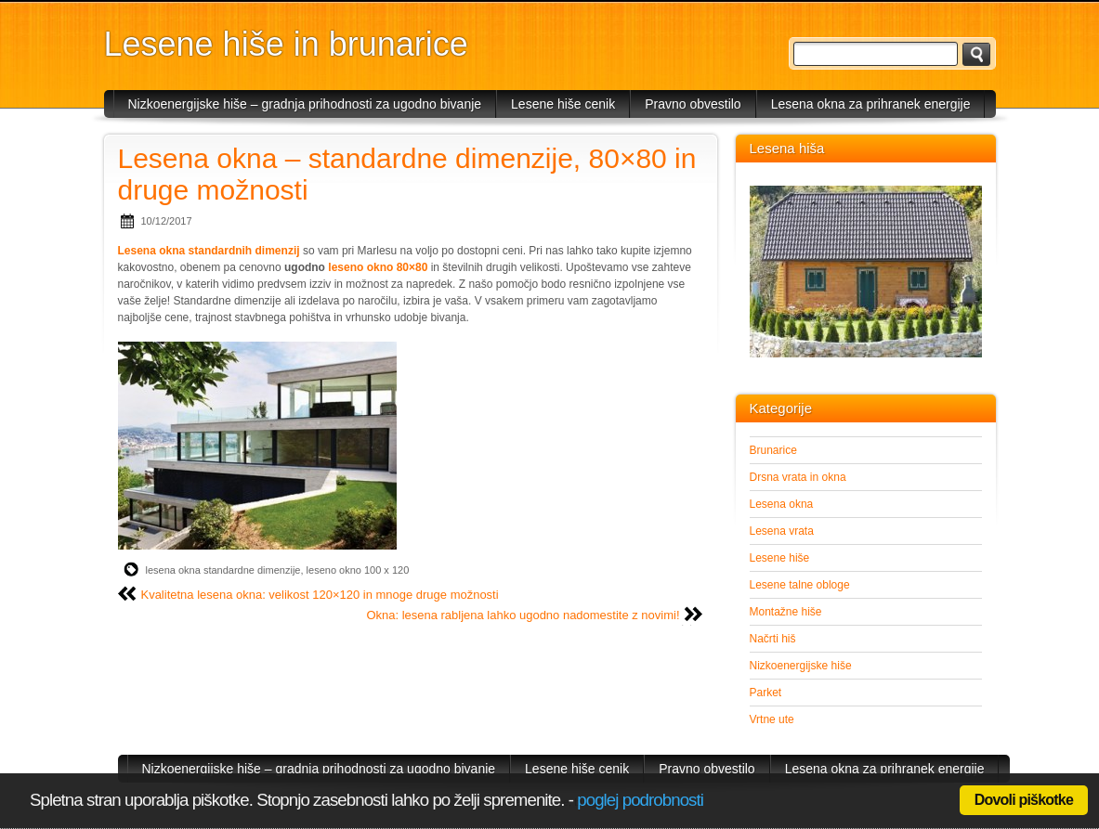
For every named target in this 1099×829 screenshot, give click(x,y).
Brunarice (773, 450)
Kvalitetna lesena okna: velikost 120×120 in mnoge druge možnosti (320, 595)
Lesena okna (782, 504)
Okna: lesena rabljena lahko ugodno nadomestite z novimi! (522, 615)
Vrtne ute (772, 719)
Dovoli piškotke (1024, 800)
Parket (766, 692)
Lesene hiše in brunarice (286, 44)
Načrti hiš (773, 638)
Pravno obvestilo (693, 104)
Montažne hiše (786, 611)
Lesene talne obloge (800, 584)
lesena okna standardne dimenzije (223, 570)
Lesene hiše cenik (563, 104)
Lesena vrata (782, 531)
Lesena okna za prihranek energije (871, 104)
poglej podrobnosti (640, 800)
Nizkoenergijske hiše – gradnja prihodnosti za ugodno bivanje (305, 104)
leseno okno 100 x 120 (358, 570)
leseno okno (360, 267)
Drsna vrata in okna (798, 477)
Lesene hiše (780, 557)
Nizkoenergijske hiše (801, 665)
